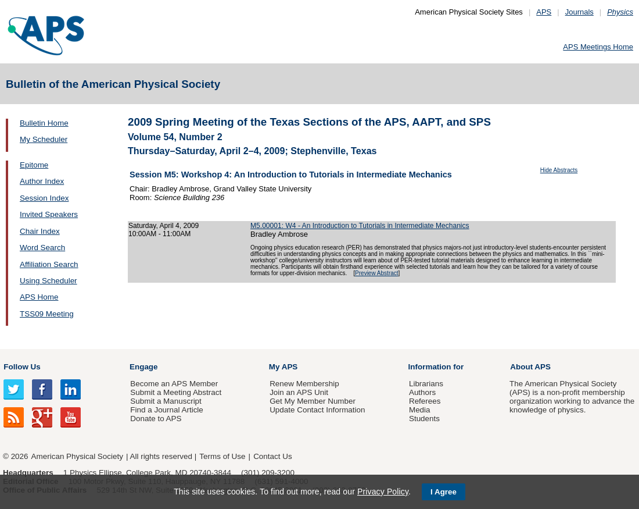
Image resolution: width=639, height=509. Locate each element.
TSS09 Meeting (47, 313)
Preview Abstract (376, 273)
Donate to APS (155, 418)
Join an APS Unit (299, 392)
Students (424, 418)
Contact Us (272, 456)
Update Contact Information (317, 409)
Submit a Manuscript (165, 401)
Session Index (44, 198)
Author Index (42, 181)
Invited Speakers (49, 214)
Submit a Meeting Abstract (175, 392)
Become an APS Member (174, 383)
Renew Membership (304, 383)
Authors (422, 392)
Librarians (426, 383)
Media (419, 409)
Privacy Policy (382, 491)
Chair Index (40, 231)
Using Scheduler (48, 280)
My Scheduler (43, 139)
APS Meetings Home (598, 46)
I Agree (443, 491)
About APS (530, 366)
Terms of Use (222, 456)
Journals (579, 12)
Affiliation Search (49, 264)
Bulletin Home (44, 123)
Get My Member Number (313, 401)
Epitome (34, 165)
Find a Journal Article (166, 409)
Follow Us (21, 366)
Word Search (42, 247)
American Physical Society (77, 456)
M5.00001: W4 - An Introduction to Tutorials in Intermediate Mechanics (359, 226)
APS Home (39, 297)
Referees (425, 401)
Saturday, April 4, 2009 (163, 226)
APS (543, 12)
